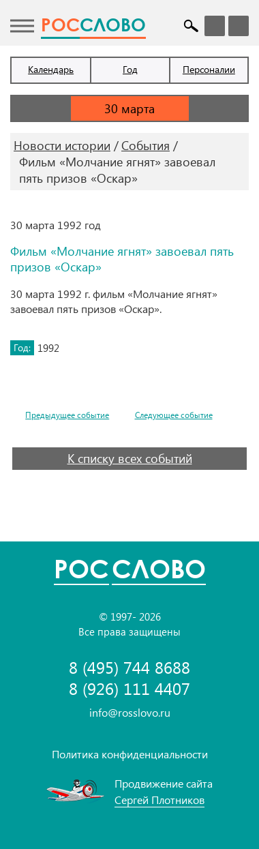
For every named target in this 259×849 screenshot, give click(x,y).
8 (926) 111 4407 (129, 688)
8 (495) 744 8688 (129, 667)
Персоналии (209, 69)
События (145, 145)
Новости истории (62, 145)
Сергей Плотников (159, 799)
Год (130, 69)
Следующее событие (174, 415)
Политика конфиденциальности (130, 754)
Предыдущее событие (67, 415)
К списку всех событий (129, 458)
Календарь (51, 69)
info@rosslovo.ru (129, 712)
